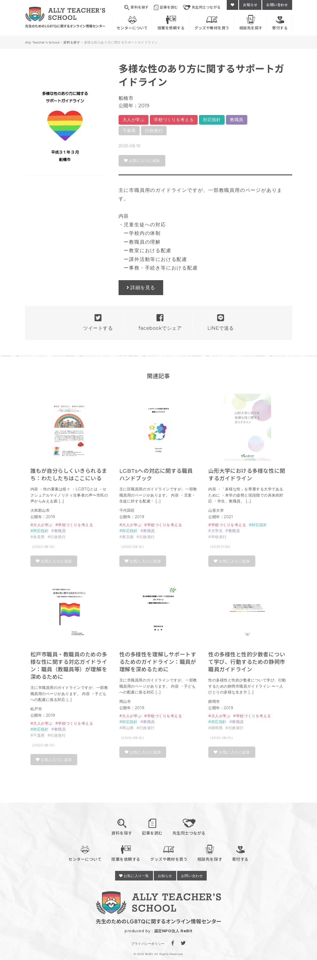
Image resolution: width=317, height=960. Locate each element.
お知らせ (250, 5)
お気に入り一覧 (134, 876)
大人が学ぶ (134, 119)
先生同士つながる (202, 7)
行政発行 (154, 130)
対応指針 (212, 119)
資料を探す (136, 7)
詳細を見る (142, 288)
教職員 (236, 119)
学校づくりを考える (174, 119)
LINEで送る (221, 322)
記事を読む (166, 7)
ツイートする (98, 322)
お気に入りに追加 (142, 160)
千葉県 (129, 130)
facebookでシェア (160, 322)
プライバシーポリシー (148, 944)
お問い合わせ (277, 5)
